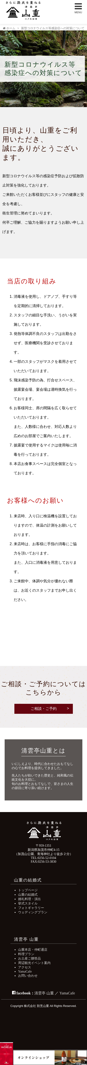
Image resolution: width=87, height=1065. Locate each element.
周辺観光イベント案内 (34, 963)
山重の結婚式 (28, 894)
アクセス (24, 967)
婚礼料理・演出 (29, 899)
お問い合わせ (28, 975)
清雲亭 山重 (44, 993)
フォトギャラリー (31, 908)
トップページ (28, 890)
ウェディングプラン (32, 912)
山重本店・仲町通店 (32, 949)
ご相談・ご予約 (44, 709)
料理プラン (26, 954)
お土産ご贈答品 (29, 958)
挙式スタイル (28, 903)
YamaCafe (25, 971)
